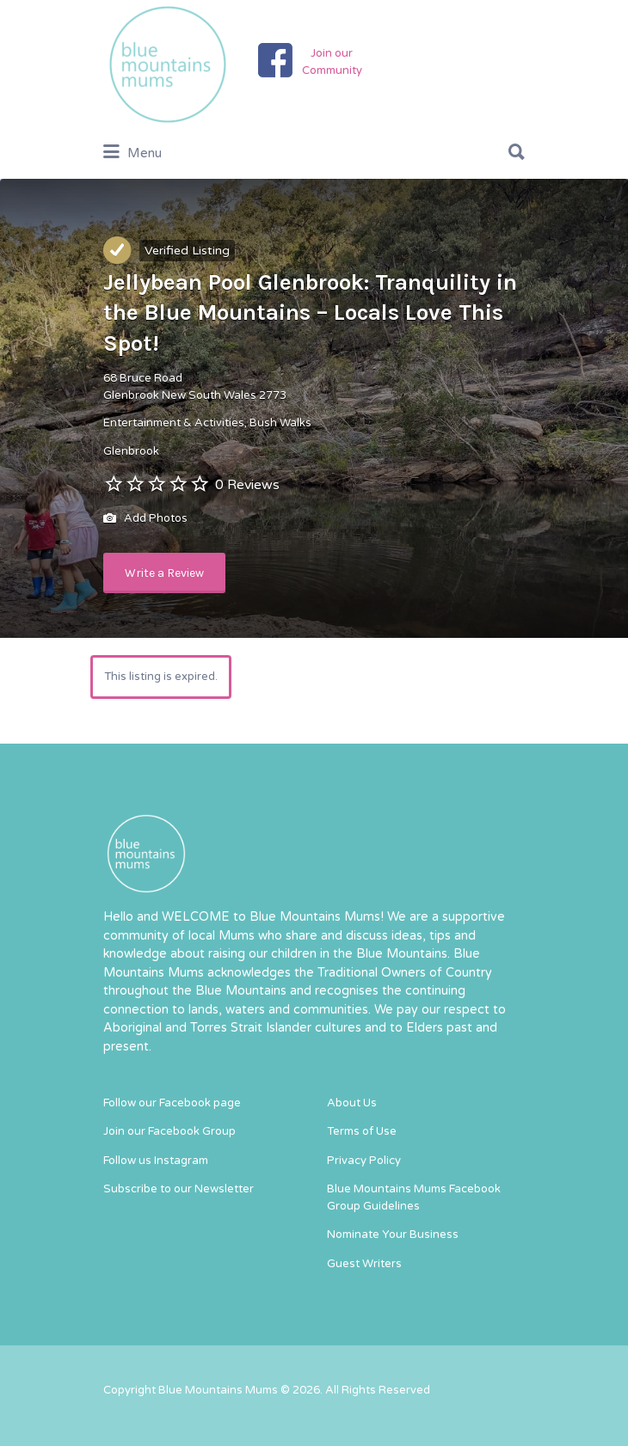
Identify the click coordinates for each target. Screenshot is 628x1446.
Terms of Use (362, 1131)
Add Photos (145, 519)
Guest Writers (364, 1264)
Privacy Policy (364, 1160)
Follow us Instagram (155, 1160)
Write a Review (164, 573)
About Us (352, 1103)
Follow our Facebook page (172, 1103)
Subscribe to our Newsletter (178, 1189)
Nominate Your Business (393, 1234)
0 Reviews (247, 484)
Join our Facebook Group (169, 1131)
